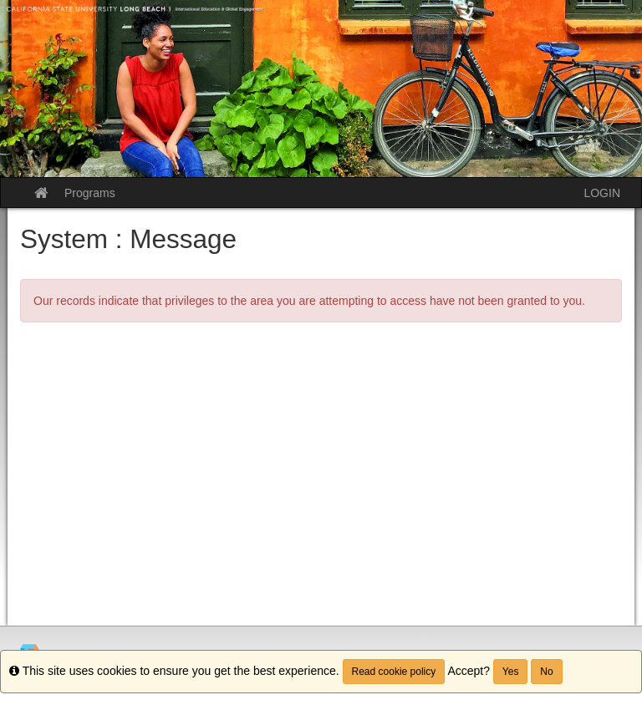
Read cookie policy (394, 671)
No (546, 671)
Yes (510, 671)
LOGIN (601, 193)
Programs (89, 193)
